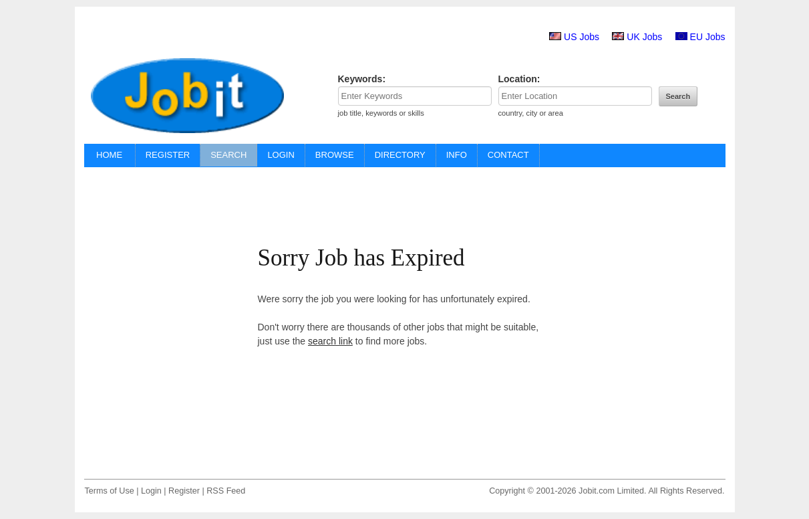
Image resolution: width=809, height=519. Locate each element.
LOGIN (280, 155)
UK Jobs (644, 36)
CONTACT (508, 155)
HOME (109, 155)
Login (151, 491)
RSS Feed (225, 491)
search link (330, 341)
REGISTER (168, 155)
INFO (456, 155)
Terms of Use (109, 491)
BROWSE (334, 155)
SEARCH (228, 155)
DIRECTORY (400, 155)
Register (184, 491)
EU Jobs (707, 36)
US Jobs (581, 36)
